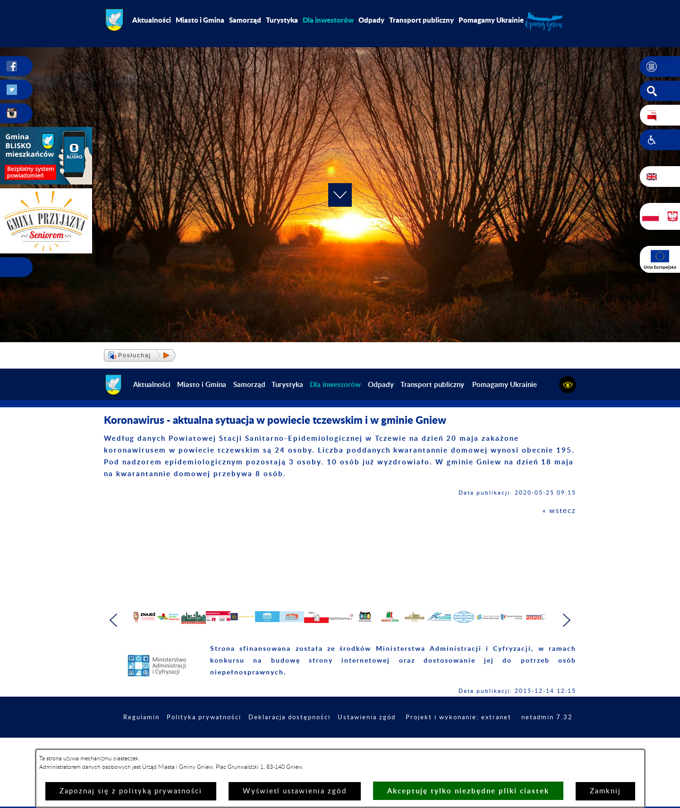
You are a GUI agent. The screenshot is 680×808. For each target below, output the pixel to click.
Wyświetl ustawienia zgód (295, 791)
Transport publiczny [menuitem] (421, 20)
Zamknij (605, 791)
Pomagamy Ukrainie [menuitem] (491, 20)
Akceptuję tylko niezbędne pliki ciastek (468, 791)
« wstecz (559, 510)
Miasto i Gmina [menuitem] (200, 20)
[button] (660, 66)
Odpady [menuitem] (371, 20)
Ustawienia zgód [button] (420, 746)
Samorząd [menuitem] (245, 20)
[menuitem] (328, 20)
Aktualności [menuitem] (151, 20)
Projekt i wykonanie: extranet (517, 746)
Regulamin (182, 746)
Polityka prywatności (248, 746)
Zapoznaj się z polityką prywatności (131, 791)
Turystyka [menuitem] (282, 20)
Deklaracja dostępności (338, 746)
